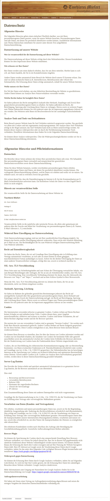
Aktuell (14, 18)
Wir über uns (24, 18)
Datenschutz (28, 498)
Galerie (53, 18)
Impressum (18, 498)
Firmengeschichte (65, 18)
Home (6, 18)
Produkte (45, 18)
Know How (34, 18)
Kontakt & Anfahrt (7, 498)
